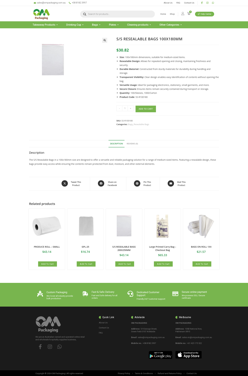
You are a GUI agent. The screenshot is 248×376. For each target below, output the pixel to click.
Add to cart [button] (47, 263)
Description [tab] (116, 143)
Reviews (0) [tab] (132, 143)
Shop (172, 14)
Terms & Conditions (144, 373)
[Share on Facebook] (108, 183)
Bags (130, 124)
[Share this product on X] (71, 183)
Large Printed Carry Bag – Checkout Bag (162, 248)
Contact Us (189, 3)
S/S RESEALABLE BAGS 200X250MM (124, 248)
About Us (168, 3)
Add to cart (146, 109)
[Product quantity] (125, 108)
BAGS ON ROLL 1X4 (201, 246)
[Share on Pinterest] (143, 183)
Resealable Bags (141, 124)
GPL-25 (85, 246)
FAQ (178, 3)
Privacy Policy (124, 373)
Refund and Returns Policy (170, 373)
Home (163, 14)
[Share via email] (177, 183)
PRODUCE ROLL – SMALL (47, 246)
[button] (104, 40)
